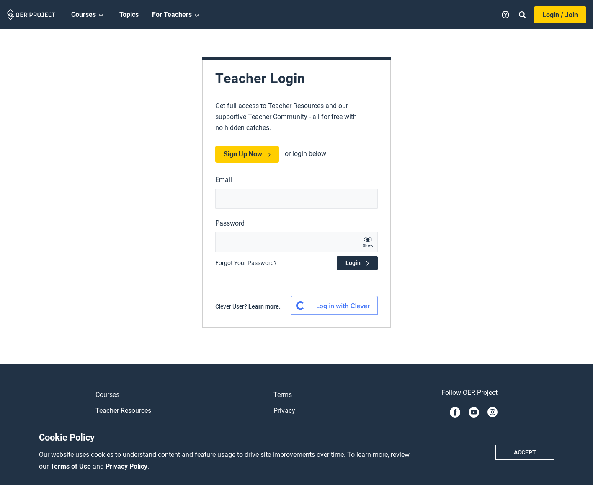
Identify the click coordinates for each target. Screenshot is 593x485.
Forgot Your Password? (246, 262)
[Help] (505, 14)
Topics (129, 14)
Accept (525, 452)
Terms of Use (71, 466)
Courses (88, 15)
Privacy (284, 411)
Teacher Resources (123, 411)
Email (223, 180)
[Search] (522, 14)
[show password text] (368, 242)
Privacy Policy (126, 466)
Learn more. (264, 306)
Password (230, 223)
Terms (282, 395)
